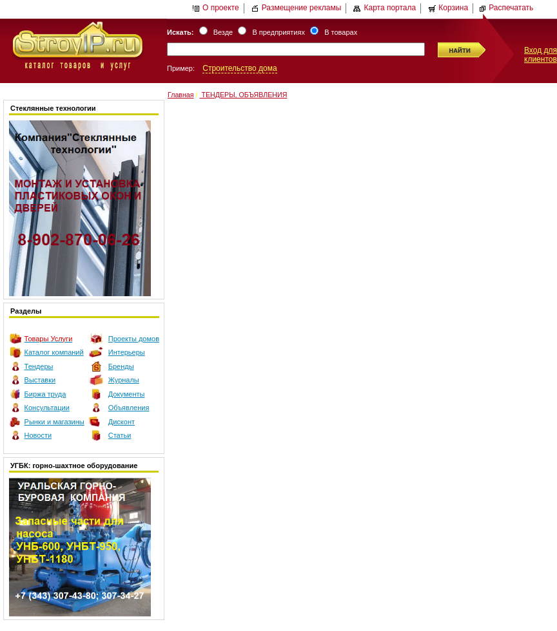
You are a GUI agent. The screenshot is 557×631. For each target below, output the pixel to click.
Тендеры (39, 366)
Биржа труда (45, 394)
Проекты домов (133, 339)
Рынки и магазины (54, 422)
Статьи (120, 435)
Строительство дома (239, 68)
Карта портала (384, 7)
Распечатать (505, 7)
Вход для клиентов (540, 55)
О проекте (215, 7)
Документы (126, 394)
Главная (181, 95)
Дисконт (121, 422)
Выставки (40, 380)
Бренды (121, 366)
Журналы (123, 380)
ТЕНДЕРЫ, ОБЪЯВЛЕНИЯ (243, 95)
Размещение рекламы (296, 7)
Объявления (129, 407)
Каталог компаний (54, 352)
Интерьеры (126, 352)
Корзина (448, 7)
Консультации (47, 407)
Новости (38, 435)
